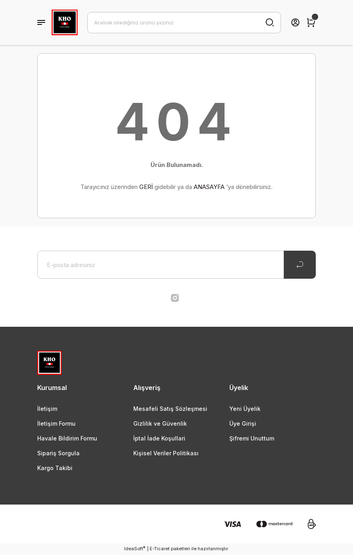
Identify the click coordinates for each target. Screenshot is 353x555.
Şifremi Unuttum (252, 438)
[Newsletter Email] (176, 265)
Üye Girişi (243, 423)
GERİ (146, 187)
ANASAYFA (209, 187)
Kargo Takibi (55, 468)
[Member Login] (295, 22)
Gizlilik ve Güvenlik (160, 423)
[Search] (184, 22)
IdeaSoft (134, 549)
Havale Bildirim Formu (67, 438)
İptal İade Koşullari (159, 438)
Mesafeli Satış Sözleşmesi (170, 408)
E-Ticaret (160, 549)
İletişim (47, 408)
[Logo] (65, 22)
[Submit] (300, 265)
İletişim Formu (56, 423)
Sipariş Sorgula (58, 453)
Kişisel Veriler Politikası (166, 453)
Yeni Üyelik (245, 408)
